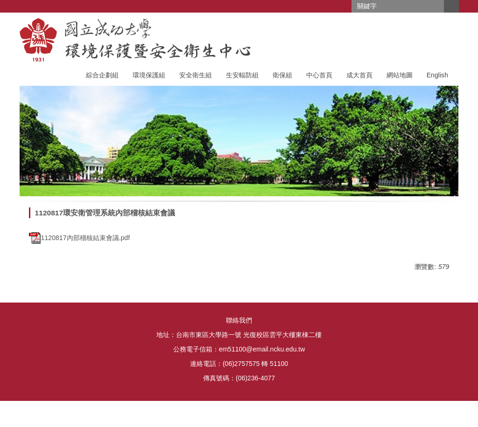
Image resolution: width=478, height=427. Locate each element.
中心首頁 (319, 75)
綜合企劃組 (102, 75)
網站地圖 (400, 75)
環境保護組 (149, 75)
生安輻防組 (242, 75)
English (437, 75)
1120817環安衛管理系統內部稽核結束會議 (105, 213)
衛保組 (282, 75)
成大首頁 (359, 75)
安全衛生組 (195, 75)
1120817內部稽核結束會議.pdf (79, 237)
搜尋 (451, 6)
